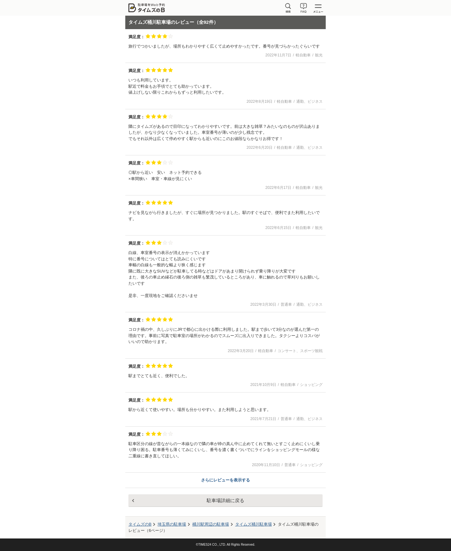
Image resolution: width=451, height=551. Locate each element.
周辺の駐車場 (210, 524)
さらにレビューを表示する (225, 480)
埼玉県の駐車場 (172, 524)
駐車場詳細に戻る (225, 500)
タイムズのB (140, 524)
